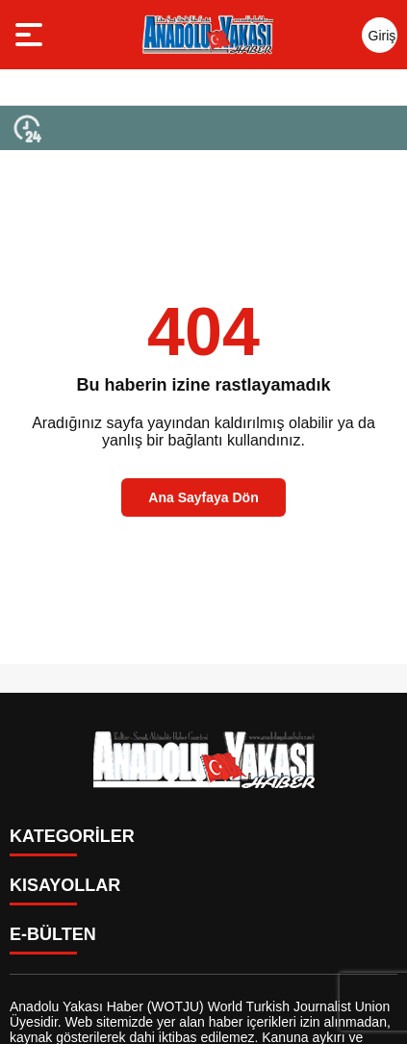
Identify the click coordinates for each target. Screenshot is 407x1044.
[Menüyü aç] (31, 34)
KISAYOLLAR (65, 885)
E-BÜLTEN (53, 934)
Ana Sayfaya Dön (203, 497)
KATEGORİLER (72, 836)
